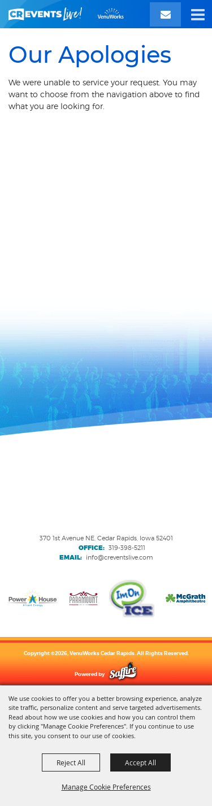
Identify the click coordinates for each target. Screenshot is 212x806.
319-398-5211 (127, 548)
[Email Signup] (165, 14)
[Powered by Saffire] (123, 674)
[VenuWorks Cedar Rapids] (66, 14)
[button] (198, 14)
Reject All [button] (71, 762)
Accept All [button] (140, 762)
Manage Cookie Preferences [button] (106, 786)
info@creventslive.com (119, 557)
